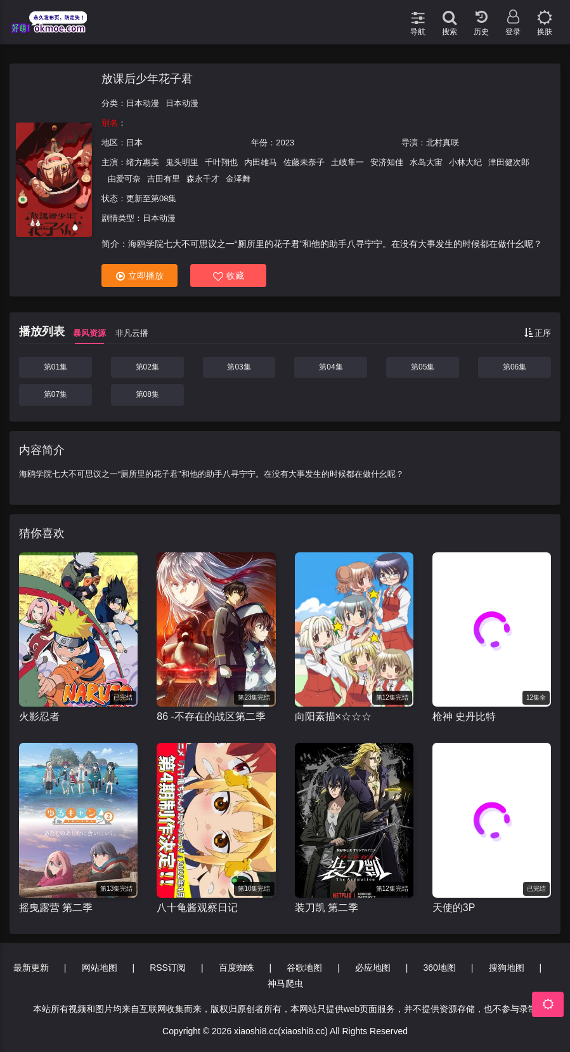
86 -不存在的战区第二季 (211, 716)
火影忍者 (39, 716)
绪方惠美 (142, 162)
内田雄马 (260, 162)
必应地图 (373, 967)
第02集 (147, 367)
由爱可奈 (124, 178)
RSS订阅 (168, 967)
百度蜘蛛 (236, 967)
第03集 (238, 367)
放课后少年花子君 (147, 78)
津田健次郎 (508, 162)
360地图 (440, 967)
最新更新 (31, 967)
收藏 (228, 275)
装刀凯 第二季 (326, 907)
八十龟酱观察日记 (197, 907)
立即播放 (140, 275)
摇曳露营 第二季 (56, 907)
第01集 (55, 367)
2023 (285, 142)
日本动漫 (142, 103)
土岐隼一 (347, 162)
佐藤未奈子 (304, 162)
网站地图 (99, 967)
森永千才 (202, 178)
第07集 (55, 394)
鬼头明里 (181, 162)
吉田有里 (163, 178)
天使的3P (454, 907)
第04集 (330, 367)
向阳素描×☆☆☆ (333, 716)
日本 (134, 142)
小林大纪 (465, 162)
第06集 (514, 367)
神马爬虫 (285, 983)
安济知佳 (386, 162)
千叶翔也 (221, 162)
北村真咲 (442, 142)
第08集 (147, 394)
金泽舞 (238, 178)
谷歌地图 (304, 967)
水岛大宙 (426, 162)
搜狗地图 (506, 967)
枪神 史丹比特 (464, 716)
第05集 (422, 367)
